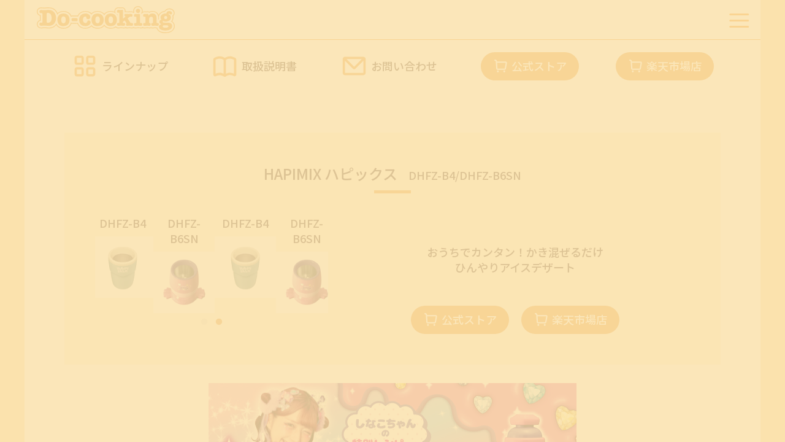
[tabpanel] (125, 256)
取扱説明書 (269, 66)
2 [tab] (219, 322)
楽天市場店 (674, 66)
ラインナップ (135, 66)
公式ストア (539, 66)
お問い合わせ (404, 66)
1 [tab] (204, 322)
